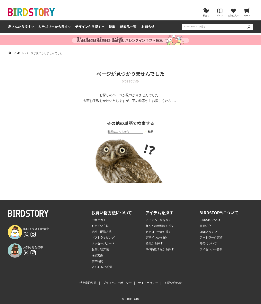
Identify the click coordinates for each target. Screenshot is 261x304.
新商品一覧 (128, 26)
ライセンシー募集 (211, 249)
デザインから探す (157, 237)
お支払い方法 (100, 226)
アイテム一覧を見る (158, 220)
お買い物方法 (100, 249)
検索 (148, 131)
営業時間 (97, 261)
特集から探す (154, 243)
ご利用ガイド (100, 220)
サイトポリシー (148, 283)
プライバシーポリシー (117, 283)
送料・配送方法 (102, 232)
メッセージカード (103, 243)
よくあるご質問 (102, 267)
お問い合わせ (173, 283)
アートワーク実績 (211, 237)
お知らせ (147, 26)
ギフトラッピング (103, 237)
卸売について (208, 243)
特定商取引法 (88, 283)
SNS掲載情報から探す (160, 249)
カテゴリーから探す (158, 232)
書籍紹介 (205, 226)
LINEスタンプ (208, 232)
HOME (16, 53)
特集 (112, 26)
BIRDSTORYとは (210, 220)
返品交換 (97, 255)
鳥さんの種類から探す (160, 226)
